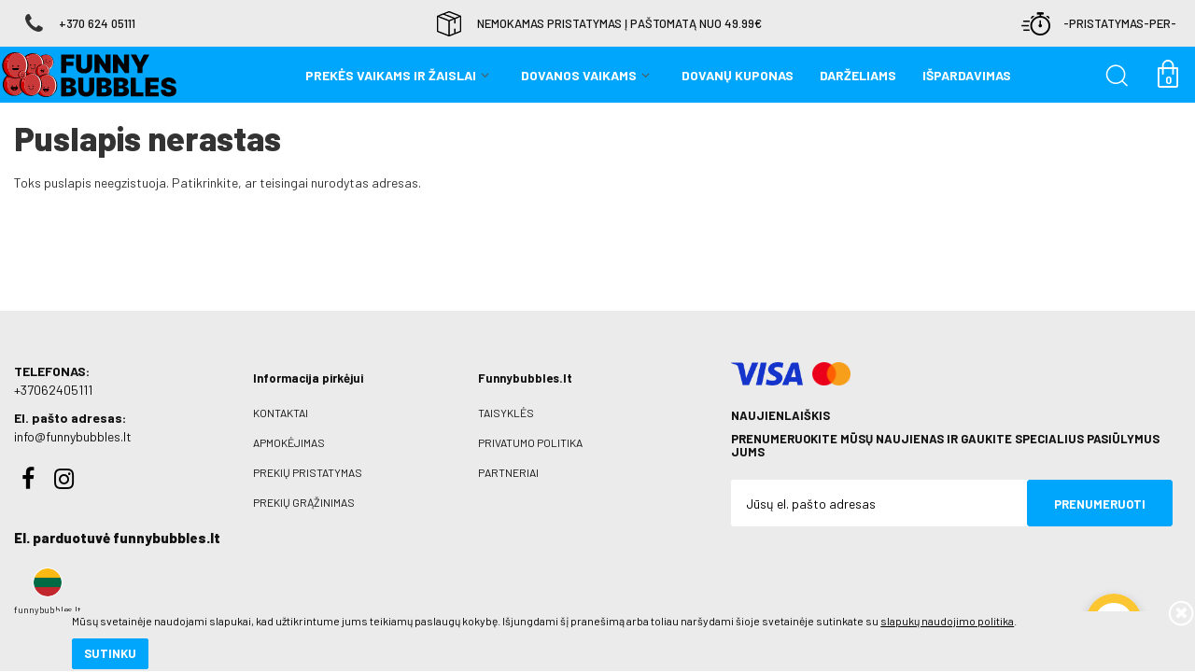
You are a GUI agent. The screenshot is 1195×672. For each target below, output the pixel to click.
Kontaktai (280, 412)
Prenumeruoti (1100, 504)
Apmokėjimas (289, 442)
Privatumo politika (530, 442)
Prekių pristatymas (307, 472)
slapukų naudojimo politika (223, 592)
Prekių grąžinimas (304, 502)
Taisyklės (506, 412)
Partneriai (508, 472)
